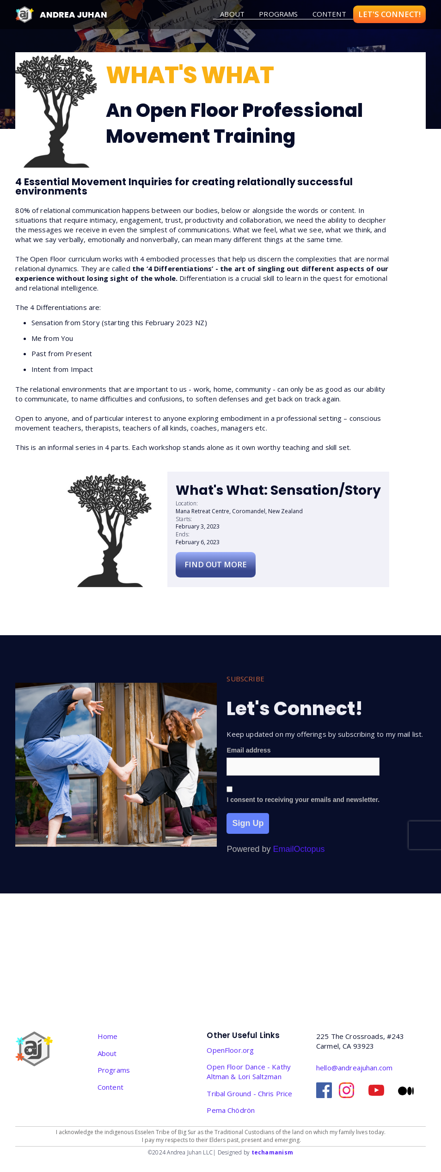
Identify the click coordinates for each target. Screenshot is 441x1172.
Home (108, 1036)
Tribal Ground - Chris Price (249, 1093)
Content (329, 13)
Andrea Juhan (73, 14)
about (232, 13)
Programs (278, 13)
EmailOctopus (299, 860)
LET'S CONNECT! (389, 14)
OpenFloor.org (230, 1050)
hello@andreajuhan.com (354, 1067)
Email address (248, 761)
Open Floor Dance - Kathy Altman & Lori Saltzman (249, 1071)
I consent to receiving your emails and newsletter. (303, 810)
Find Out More (215, 564)
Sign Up (247, 834)
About (107, 1053)
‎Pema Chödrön (231, 1110)
